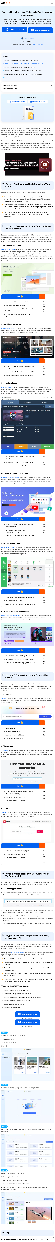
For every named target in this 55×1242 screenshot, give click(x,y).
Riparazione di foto (10, 85)
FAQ (5, 77)
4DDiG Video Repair (17, 953)
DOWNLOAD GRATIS (14, 29)
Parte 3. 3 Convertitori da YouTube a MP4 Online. (19, 67)
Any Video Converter (7, 328)
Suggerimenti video (38, 44)
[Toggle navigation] (52, 3)
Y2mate (3, 812)
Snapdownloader (6, 387)
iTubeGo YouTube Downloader (10, 616)
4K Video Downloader (8, 249)
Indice (5, 56)
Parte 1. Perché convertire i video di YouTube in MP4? (21, 60)
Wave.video (5, 750)
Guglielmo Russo (29, 38)
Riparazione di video (10, 88)
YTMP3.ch (4, 698)
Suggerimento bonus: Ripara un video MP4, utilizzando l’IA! (23, 74)
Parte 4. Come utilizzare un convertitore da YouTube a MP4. (23, 71)
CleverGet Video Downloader (10, 477)
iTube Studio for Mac (7, 547)
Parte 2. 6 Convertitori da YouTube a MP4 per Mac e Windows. (23, 64)
